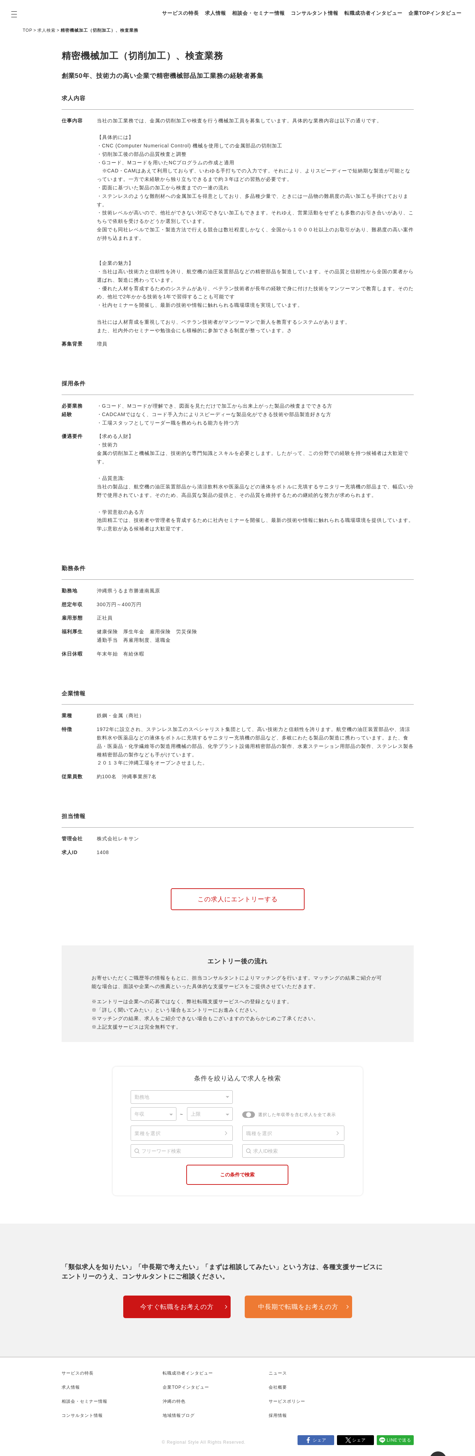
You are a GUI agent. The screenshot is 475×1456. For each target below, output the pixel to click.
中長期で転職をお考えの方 (298, 1306)
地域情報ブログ (179, 1415)
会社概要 (278, 1387)
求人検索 (46, 30)
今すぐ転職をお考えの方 (177, 1306)
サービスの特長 (180, 13)
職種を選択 (259, 1133)
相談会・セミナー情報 (258, 13)
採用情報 (278, 1415)
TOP (27, 30)
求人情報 (215, 13)
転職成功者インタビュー (373, 13)
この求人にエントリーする (238, 899)
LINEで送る (399, 1440)
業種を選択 (148, 1133)
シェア (319, 1440)
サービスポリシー (287, 1401)
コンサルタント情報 (314, 13)
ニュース (278, 1373)
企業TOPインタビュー (435, 13)
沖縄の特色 (174, 1401)
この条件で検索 (237, 1174)
